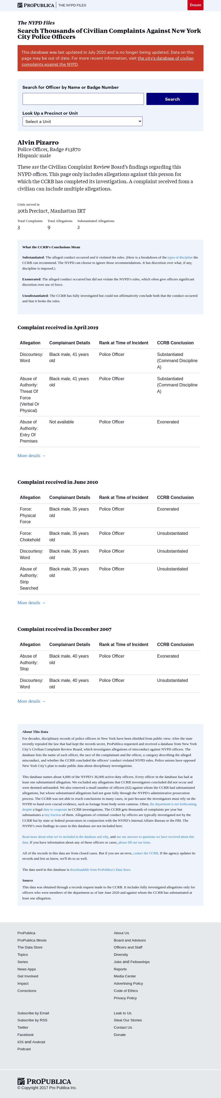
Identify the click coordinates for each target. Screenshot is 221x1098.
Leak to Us (123, 1013)
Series (23, 962)
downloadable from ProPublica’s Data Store (102, 870)
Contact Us (123, 1028)
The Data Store (31, 948)
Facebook (26, 1035)
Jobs (118, 962)
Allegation (32, 343)
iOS (21, 1042)
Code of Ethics (126, 991)
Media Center (126, 977)
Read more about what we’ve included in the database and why (68, 837)
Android (39, 1042)
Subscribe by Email (34, 1013)
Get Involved (29, 977)
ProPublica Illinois (33, 941)
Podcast (25, 1050)
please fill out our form (151, 843)
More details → (33, 456)
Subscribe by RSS (34, 1021)
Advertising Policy (129, 984)
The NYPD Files (74, 5)
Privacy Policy (126, 998)
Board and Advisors (131, 941)
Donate (195, 5)
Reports (121, 969)
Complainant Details (71, 343)
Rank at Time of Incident (125, 343)
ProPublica (27, 933)
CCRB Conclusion (177, 343)
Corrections (28, 991)
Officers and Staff (129, 948)
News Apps (27, 969)
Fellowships (141, 962)
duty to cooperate (75, 810)
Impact (23, 984)
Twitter (23, 1028)
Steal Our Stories (129, 1021)
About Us (122, 933)
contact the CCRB (146, 854)
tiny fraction (59, 816)
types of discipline (181, 258)
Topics (23, 955)
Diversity (121, 955)
